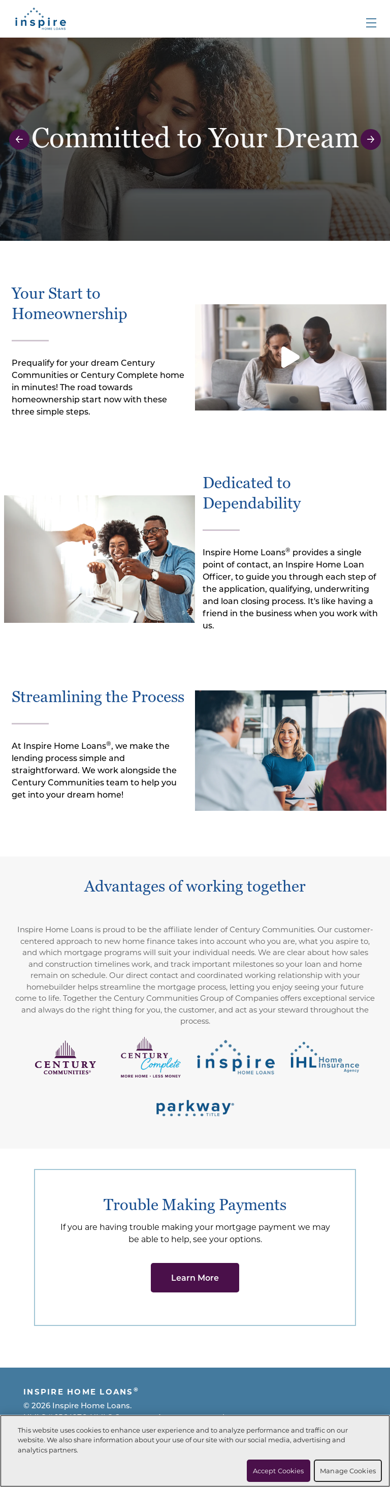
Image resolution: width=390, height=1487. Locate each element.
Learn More (195, 1277)
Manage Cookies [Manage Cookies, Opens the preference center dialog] (348, 1470)
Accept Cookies (278, 1470)
